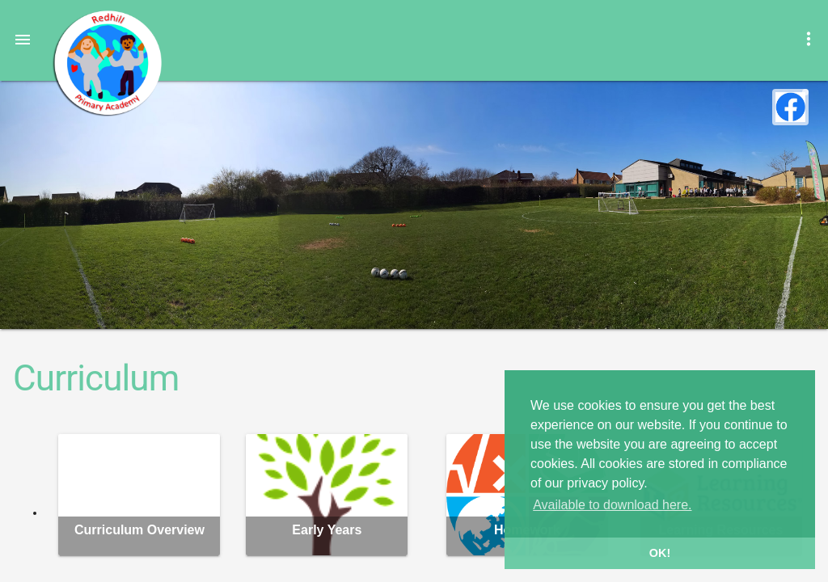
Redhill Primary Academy (106, 63)
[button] (22, 38)
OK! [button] (659, 552)
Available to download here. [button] (612, 505)
